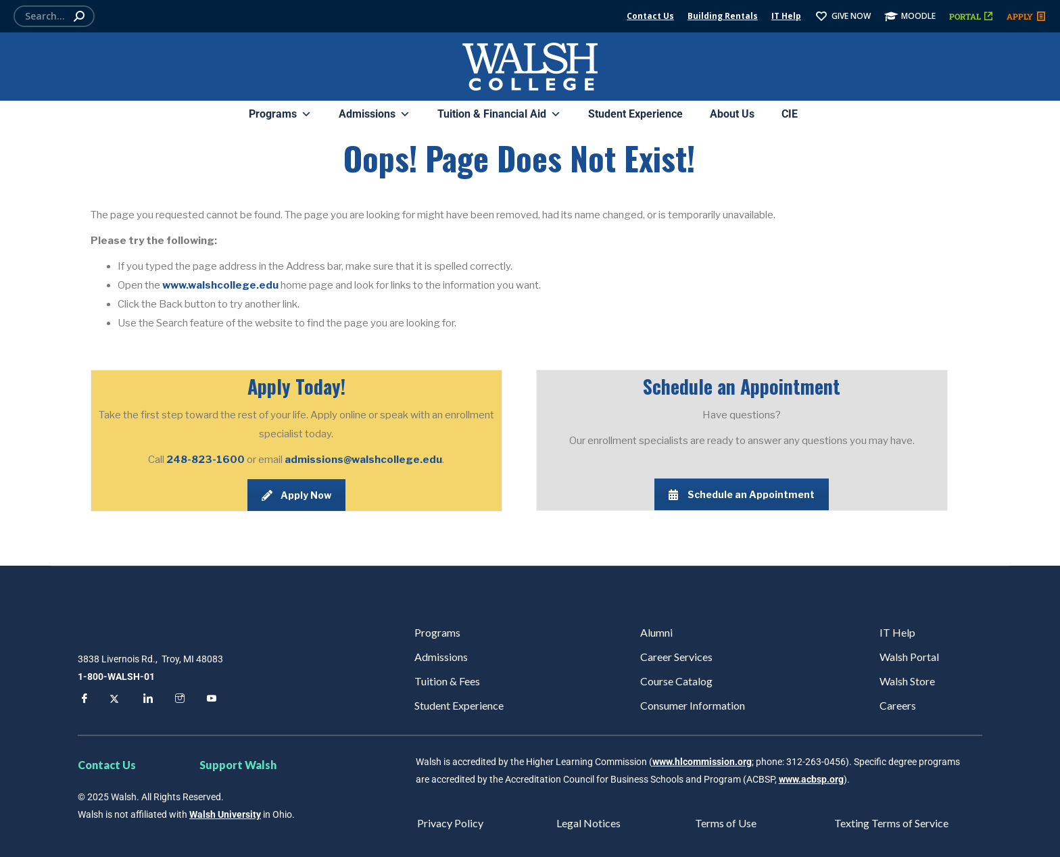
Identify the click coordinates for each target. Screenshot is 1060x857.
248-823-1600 (206, 460)
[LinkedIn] (146, 700)
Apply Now (296, 495)
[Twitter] (114, 700)
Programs (280, 114)
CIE (789, 113)
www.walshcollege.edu (220, 285)
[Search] (54, 16)
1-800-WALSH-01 (116, 676)
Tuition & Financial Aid (499, 114)
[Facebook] (82, 700)
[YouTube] (209, 700)
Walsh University (225, 814)
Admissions (374, 114)
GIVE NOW (843, 16)
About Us (732, 113)
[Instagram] (178, 700)
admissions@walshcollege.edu (363, 460)
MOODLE (910, 16)
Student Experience (635, 113)
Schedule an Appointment (742, 494)
